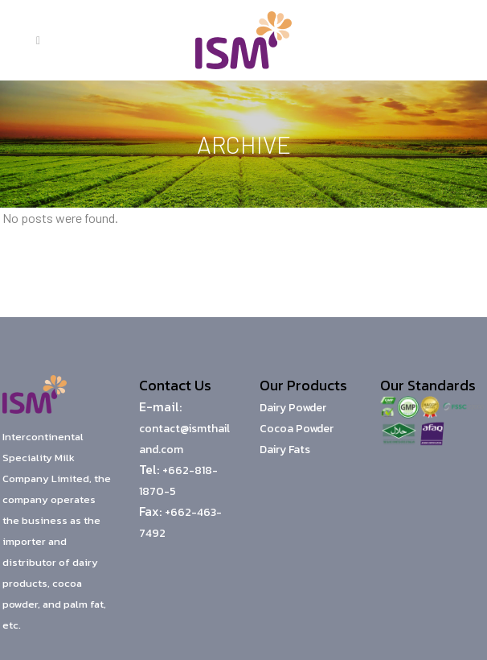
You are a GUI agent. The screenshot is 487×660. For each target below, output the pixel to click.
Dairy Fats (285, 449)
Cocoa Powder (297, 428)
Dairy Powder (293, 407)
